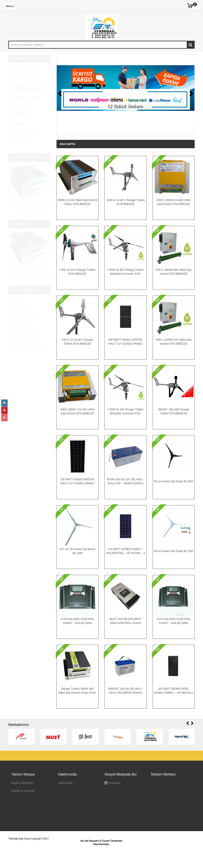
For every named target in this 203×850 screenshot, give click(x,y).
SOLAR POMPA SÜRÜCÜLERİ (29, 132)
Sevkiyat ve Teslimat (24, 328)
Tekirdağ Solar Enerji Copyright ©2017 (28, 838)
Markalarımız (18, 725)
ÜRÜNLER (18, 58)
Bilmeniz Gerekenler (24, 279)
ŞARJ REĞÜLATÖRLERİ (26, 92)
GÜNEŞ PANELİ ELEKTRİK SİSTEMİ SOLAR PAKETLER (29, 83)
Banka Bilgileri (20, 798)
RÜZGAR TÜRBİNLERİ (29, 74)
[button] (62, 95)
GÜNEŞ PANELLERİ (29, 66)
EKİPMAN (18, 115)
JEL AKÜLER (19, 100)
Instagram (112, 782)
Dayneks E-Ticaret (99, 840)
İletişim (62, 798)
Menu (10, 6)
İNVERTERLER (29, 108)
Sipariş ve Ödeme (22, 296)
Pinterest (111, 798)
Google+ (112, 790)
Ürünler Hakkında (22, 312)
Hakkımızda (18, 288)
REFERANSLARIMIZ (24, 123)
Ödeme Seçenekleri (23, 806)
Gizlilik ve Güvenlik (23, 320)
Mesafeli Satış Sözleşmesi (27, 304)
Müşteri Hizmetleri (22, 782)
